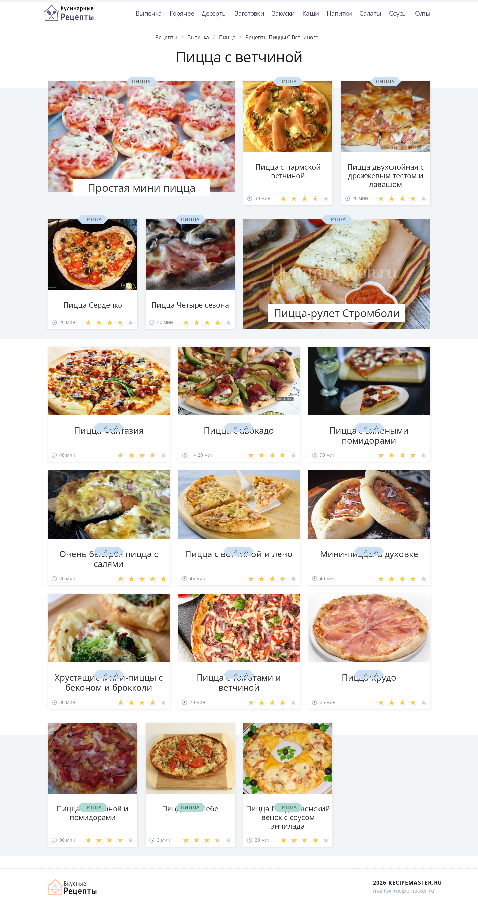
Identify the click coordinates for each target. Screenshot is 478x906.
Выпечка (149, 13)
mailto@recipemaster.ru (403, 890)
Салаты (370, 13)
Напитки (339, 13)
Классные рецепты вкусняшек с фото (69, 13)
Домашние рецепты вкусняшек (73, 887)
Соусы (398, 13)
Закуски (283, 13)
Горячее (182, 13)
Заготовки (249, 13)
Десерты (214, 13)
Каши (310, 13)
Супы (422, 13)
